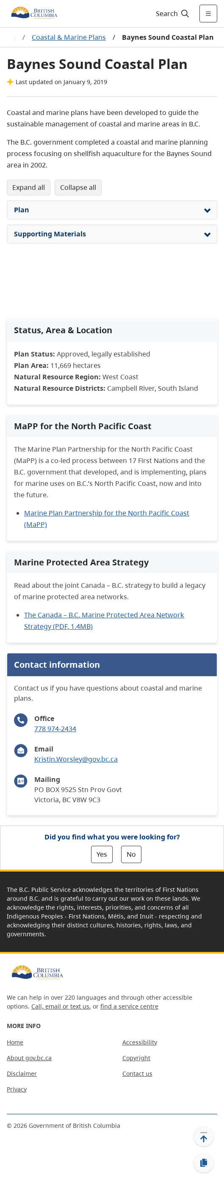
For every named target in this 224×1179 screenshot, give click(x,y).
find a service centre (129, 1006)
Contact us (137, 1073)
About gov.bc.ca (29, 1058)
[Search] (171, 13)
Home (15, 1042)
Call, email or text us (60, 1006)
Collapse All (78, 187)
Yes (102, 854)
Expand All (28, 187)
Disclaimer (22, 1073)
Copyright (136, 1058)
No (131, 854)
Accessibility (139, 1042)
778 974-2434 (55, 728)
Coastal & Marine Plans (69, 37)
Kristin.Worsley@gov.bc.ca (76, 759)
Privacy (17, 1089)
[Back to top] (204, 1136)
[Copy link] (204, 1163)
